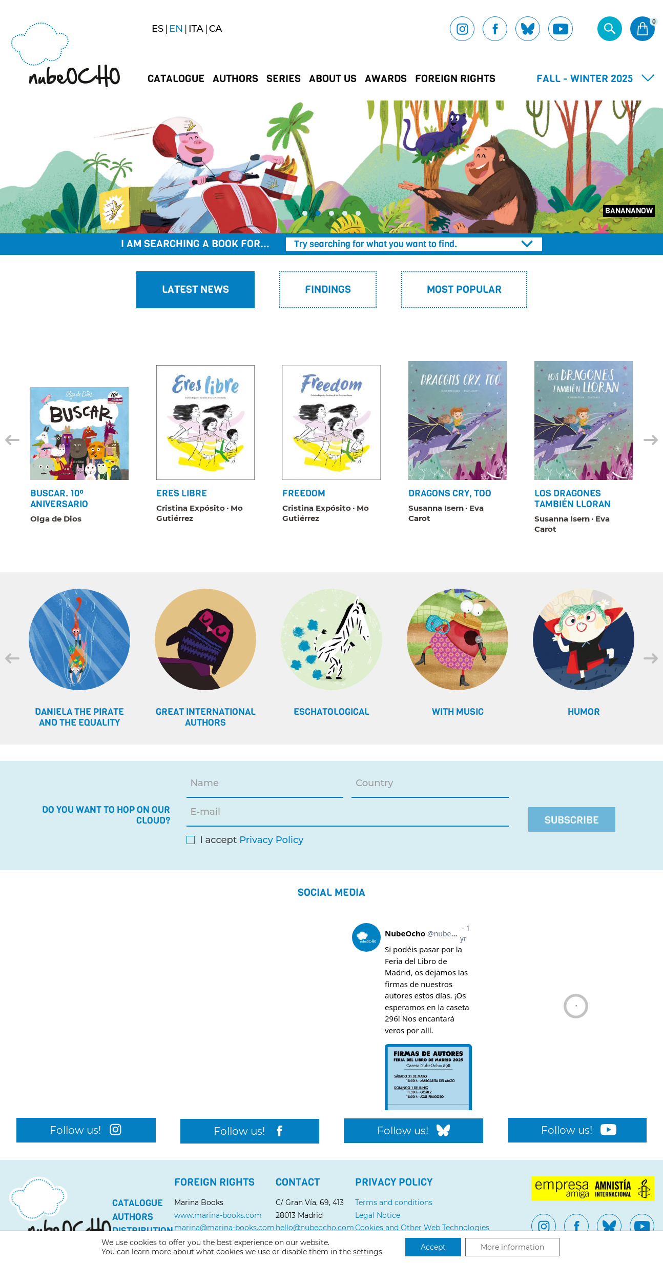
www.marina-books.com (218, 1215)
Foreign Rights (455, 79)
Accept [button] (433, 1247)
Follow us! (86, 1130)
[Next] (651, 440)
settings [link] (367, 1251)
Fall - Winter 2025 (584, 79)
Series (283, 79)
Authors (235, 79)
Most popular (464, 289)
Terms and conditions (393, 1202)
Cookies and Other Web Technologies (422, 1227)
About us (333, 79)
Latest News (195, 289)
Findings (328, 289)
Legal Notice (377, 1215)
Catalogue (176, 79)
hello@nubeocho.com (315, 1227)
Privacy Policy (271, 840)
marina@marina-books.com (224, 1227)
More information (512, 1247)
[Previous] (12, 440)
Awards (386, 79)
